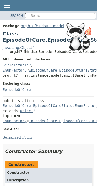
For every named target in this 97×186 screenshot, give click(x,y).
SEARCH (16, 16)
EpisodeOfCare (17, 90)
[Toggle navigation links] (7, 6)
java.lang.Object (17, 47)
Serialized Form (17, 137)
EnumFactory (15, 70)
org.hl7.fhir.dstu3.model (42, 26)
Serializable (16, 65)
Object (26, 111)
